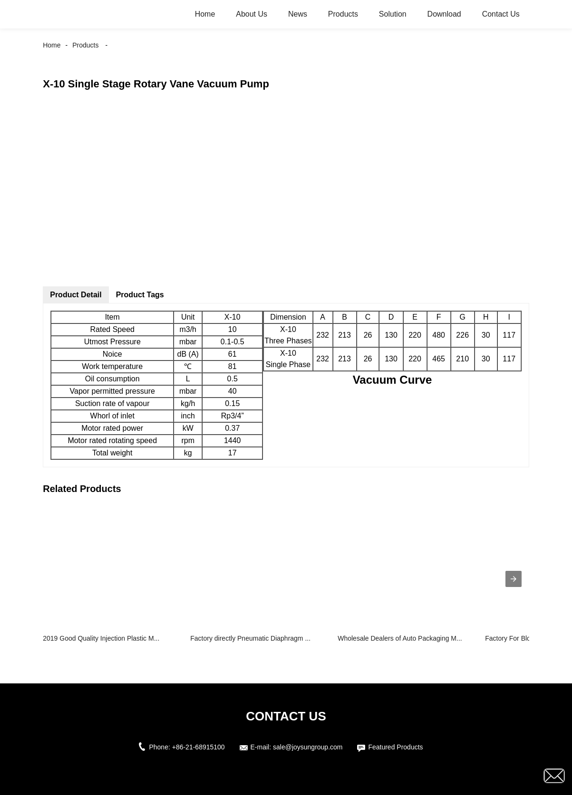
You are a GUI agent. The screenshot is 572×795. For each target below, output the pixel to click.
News (297, 14)
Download (444, 14)
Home (205, 14)
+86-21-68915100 (198, 747)
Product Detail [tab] (75, 295)
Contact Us (501, 14)
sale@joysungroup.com (308, 747)
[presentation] (513, 579)
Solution (393, 14)
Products (343, 14)
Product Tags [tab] (140, 295)
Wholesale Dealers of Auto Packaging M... (400, 638)
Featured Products (395, 747)
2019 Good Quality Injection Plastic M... (101, 638)
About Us (251, 14)
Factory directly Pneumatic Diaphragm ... (250, 638)
